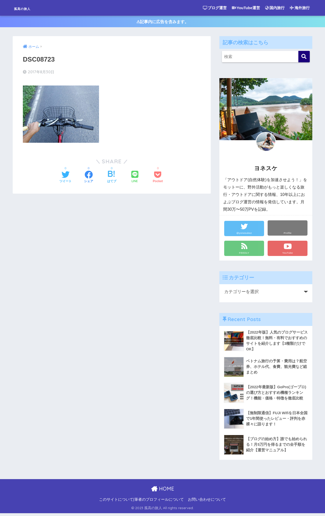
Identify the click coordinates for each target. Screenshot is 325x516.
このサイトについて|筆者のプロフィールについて (141, 502)
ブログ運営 (215, 8)
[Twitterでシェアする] (65, 178)
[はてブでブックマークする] (111, 178)
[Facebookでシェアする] (88, 178)
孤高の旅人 (29, 7)
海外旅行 (300, 8)
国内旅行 (275, 8)
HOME (162, 491)
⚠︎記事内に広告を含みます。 (162, 22)
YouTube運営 (246, 8)
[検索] (304, 58)
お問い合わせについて (207, 502)
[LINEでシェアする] (134, 178)
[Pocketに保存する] (158, 178)
